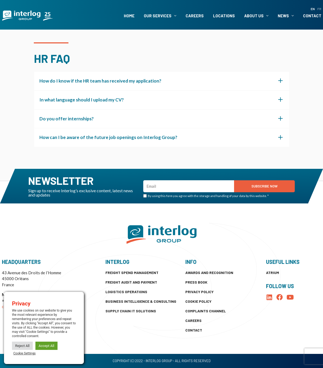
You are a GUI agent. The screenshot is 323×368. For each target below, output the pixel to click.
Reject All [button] (22, 346)
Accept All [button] (46, 346)
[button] (161, 81)
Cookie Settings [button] (24, 353)
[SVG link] (27, 15)
